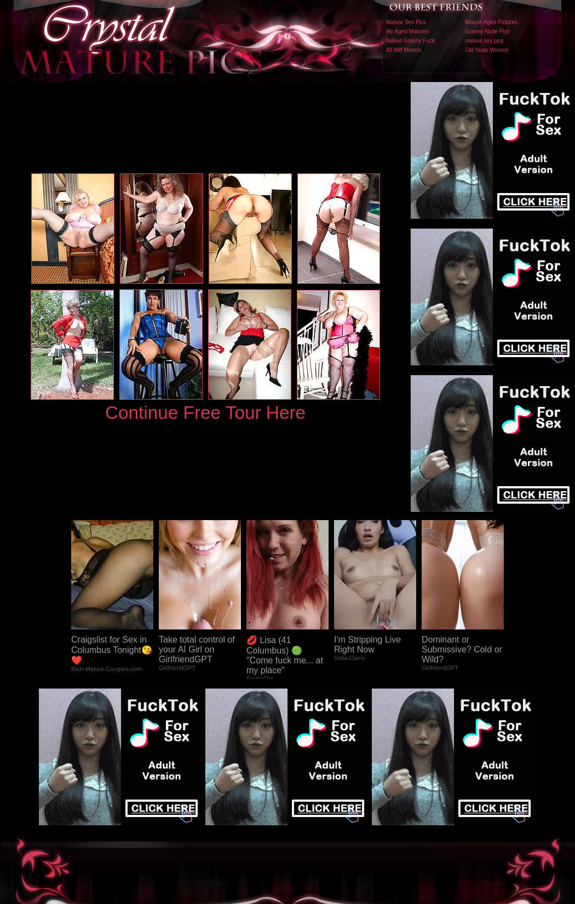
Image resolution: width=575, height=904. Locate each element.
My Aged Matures (407, 31)
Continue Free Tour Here (205, 413)
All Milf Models (403, 50)
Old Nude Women (487, 50)
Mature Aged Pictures (491, 22)
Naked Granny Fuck (410, 41)
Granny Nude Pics (487, 31)
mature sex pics (484, 41)
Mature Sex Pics (406, 22)
